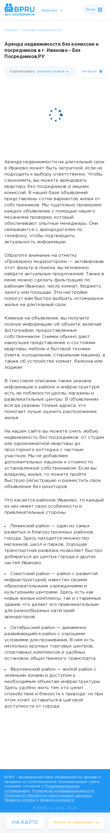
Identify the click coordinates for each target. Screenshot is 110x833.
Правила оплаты (19, 800)
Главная (11, 30)
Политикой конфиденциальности (63, 791)
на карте (89, 71)
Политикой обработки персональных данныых (48, 795)
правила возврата (57, 800)
